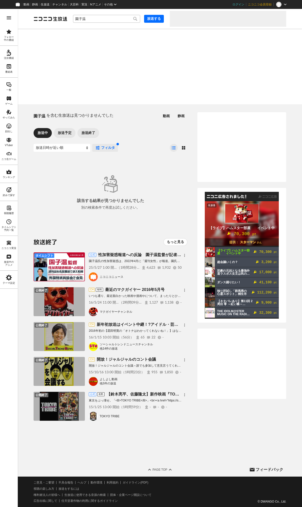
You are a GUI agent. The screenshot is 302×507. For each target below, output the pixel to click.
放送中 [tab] (43, 133)
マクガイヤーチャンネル (116, 311)
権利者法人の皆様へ (47, 495)
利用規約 (112, 482)
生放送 (45, 4)
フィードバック (269, 469)
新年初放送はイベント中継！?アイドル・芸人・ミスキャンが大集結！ (159, 324)
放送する (154, 19)
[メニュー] (185, 255)
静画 (35, 4)
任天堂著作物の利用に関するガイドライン (89, 500)
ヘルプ (81, 482)
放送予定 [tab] (65, 133)
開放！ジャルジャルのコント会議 (126, 359)
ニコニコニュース (111, 277)
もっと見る (175, 242)
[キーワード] (106, 19)
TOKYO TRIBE (109, 416)
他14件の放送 (109, 348)
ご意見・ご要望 (44, 482)
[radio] (174, 148)
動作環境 (96, 482)
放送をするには (68, 488)
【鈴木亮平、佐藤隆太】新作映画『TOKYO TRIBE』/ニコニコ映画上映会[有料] (177, 394)
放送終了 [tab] (88, 133)
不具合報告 (65, 482)
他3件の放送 (108, 383)
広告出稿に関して (45, 501)
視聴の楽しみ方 (44, 488)
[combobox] (106, 19)
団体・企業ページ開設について (130, 494)
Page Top (159, 469)
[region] (9, 258)
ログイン (238, 4)
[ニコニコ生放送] (50, 19)
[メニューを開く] (9, 18)
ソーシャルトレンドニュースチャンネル (126, 344)
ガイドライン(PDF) (135, 482)
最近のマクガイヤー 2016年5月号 (135, 289)
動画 (26, 4)
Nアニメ (95, 4)
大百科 (74, 4)
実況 (84, 4)
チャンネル (59, 4)
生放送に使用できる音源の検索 (85, 494)
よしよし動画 (108, 379)
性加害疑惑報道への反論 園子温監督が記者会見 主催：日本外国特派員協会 (167, 255)
